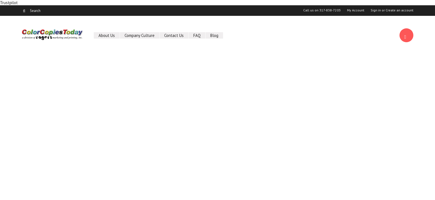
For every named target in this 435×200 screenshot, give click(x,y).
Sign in (376, 10)
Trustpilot (9, 2)
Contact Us (174, 35)
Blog (214, 35)
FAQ (197, 35)
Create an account (399, 10)
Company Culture (140, 35)
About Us (106, 35)
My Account (355, 10)
